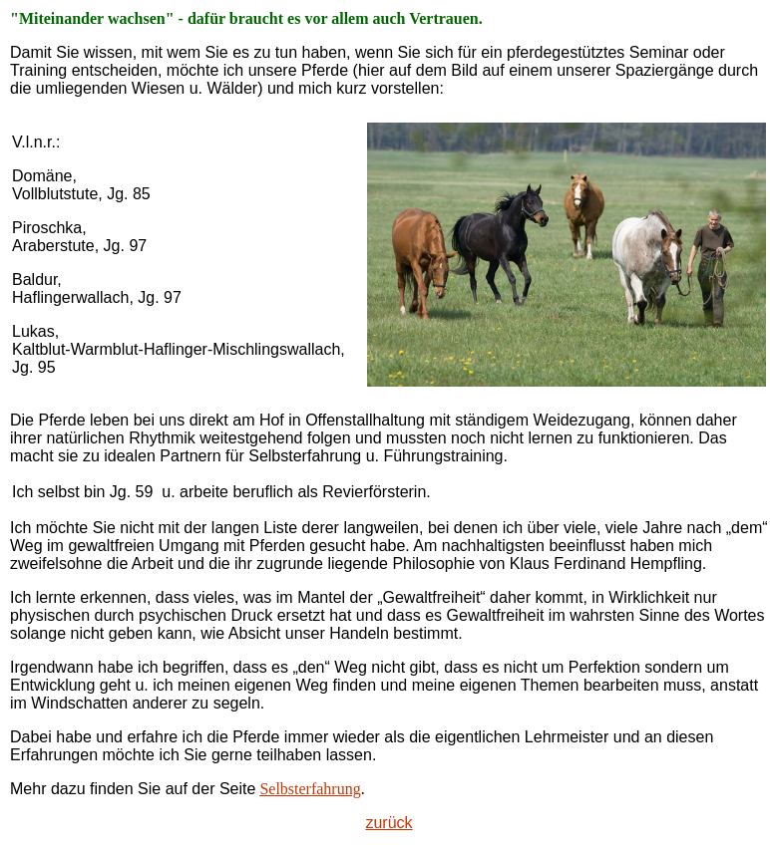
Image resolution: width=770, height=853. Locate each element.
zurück (388, 822)
